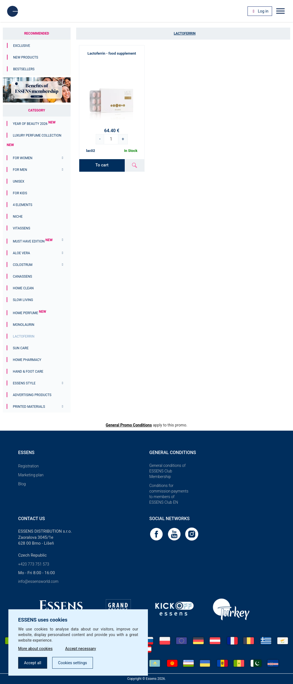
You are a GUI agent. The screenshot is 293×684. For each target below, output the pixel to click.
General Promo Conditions (129, 425)
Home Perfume (29, 313)
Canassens (22, 276)
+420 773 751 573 (33, 564)
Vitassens (21, 228)
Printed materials (29, 407)
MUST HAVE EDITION (32, 241)
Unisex (18, 181)
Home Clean (23, 288)
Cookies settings (72, 663)
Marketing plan (31, 475)
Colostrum (22, 265)
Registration (28, 466)
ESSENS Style (24, 383)
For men (20, 170)
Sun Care (20, 348)
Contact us (31, 518)
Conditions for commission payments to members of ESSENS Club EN (168, 493)
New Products (25, 57)
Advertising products (32, 395)
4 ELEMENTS (22, 205)
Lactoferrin (23, 336)
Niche (18, 217)
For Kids (20, 193)
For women (22, 158)
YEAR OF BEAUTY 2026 (34, 124)
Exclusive (21, 46)
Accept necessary (80, 648)
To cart (102, 165)
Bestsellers (24, 69)
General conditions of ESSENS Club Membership (167, 471)
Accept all (32, 663)
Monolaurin (23, 325)
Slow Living (23, 300)
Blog (22, 484)
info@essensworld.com (38, 581)
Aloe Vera (21, 253)
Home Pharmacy (27, 360)
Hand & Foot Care (28, 371)
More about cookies (35, 648)
